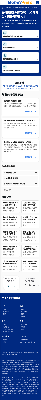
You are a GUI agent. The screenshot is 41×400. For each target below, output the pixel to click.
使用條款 (28, 393)
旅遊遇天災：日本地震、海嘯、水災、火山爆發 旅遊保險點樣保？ (30, 220)
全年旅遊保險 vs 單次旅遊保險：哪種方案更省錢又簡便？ (10, 206)
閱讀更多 (30, 111)
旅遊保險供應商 (8, 329)
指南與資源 (24, 340)
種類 (22, 309)
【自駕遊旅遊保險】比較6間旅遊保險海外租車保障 (10, 263)
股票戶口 (24, 325)
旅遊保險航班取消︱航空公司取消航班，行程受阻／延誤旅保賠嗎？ (10, 235)
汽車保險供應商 (8, 332)
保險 (4, 325)
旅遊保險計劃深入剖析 (24, 89)
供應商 (23, 317)
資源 (4, 314)
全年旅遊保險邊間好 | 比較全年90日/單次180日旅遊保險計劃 (10, 250)
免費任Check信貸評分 (27, 342)
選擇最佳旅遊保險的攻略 (12, 86)
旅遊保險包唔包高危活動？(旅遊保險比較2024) (10, 219)
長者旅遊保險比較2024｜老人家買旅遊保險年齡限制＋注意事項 (30, 264)
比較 (4, 309)
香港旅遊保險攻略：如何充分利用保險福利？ (26, 8)
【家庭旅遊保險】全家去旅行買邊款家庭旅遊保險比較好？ (30, 206)
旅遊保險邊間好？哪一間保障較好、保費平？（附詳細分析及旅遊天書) (30, 235)
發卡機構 (24, 312)
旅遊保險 (8, 8)
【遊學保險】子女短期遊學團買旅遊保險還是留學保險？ (30, 250)
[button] (20, 173)
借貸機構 (6, 312)
